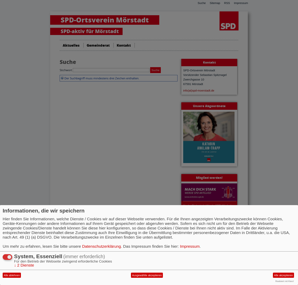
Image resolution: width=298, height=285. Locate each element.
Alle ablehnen (12, 275)
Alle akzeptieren (283, 275)
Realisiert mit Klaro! (284, 281)
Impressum (190, 246)
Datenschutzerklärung (101, 246)
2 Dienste (24, 265)
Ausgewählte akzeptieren (147, 275)
